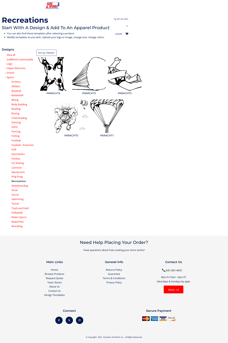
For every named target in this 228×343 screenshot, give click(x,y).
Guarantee (114, 274)
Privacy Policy (114, 282)
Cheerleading (19, 118)
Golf (13, 149)
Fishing (15, 136)
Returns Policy (114, 269)
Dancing (16, 122)
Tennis (15, 203)
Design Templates (54, 295)
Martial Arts (18, 172)
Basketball (17, 95)
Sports (10, 77)
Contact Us (54, 290)
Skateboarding (19, 185)
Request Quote (54, 278)
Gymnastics (18, 154)
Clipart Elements (16, 68)
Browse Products (54, 274)
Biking (14, 99)
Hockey (15, 158)
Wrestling (16, 226)
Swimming (17, 199)
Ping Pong (17, 176)
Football (16, 140)
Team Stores (54, 282)
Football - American (22, 145)
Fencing (15, 131)
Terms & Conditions (114, 278)
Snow (14, 190)
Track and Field (20, 208)
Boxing (15, 113)
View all (11, 55)
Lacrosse (16, 167)
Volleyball (16, 212)
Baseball (16, 90)
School (10, 72)
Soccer (15, 194)
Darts (14, 127)
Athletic (15, 86)
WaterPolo (17, 221)
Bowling (15, 108)
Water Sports (19, 217)
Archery (16, 81)
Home (54, 269)
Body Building (19, 104)
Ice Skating (17, 163)
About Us (54, 286)
